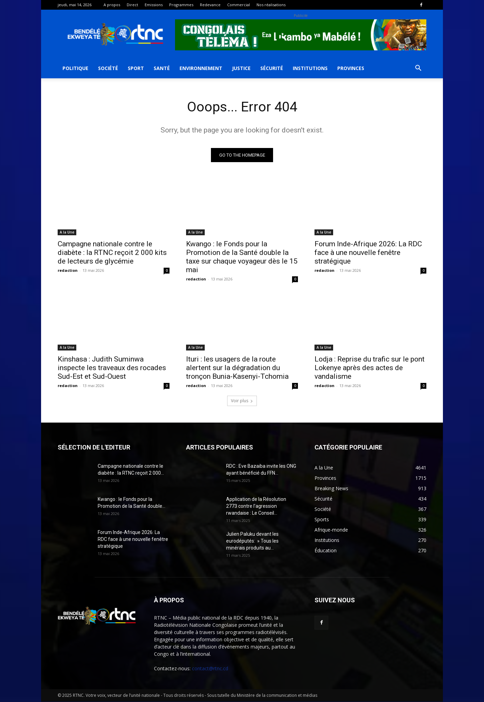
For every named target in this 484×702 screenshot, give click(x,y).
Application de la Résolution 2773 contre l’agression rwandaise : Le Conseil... (256, 506)
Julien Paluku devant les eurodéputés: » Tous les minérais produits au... (252, 541)
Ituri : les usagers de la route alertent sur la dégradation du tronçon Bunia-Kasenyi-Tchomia (237, 368)
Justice (241, 68)
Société (108, 68)
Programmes (181, 4)
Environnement (201, 68)
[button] (418, 69)
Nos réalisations (270, 4)
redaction (68, 270)
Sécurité (271, 68)
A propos (112, 4)
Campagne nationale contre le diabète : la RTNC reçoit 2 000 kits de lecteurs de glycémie (112, 253)
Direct (132, 4)
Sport (136, 68)
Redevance (210, 4)
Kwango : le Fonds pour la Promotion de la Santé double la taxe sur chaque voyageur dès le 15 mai (242, 257)
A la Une (67, 232)
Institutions (310, 68)
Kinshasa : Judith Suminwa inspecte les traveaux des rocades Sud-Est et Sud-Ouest (112, 368)
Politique (75, 68)
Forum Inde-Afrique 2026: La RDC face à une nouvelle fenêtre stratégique (368, 253)
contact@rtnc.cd (210, 668)
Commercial (238, 4)
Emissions (154, 4)
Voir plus (242, 401)
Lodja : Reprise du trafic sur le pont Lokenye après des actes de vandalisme (369, 368)
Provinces (350, 68)
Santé (162, 68)
